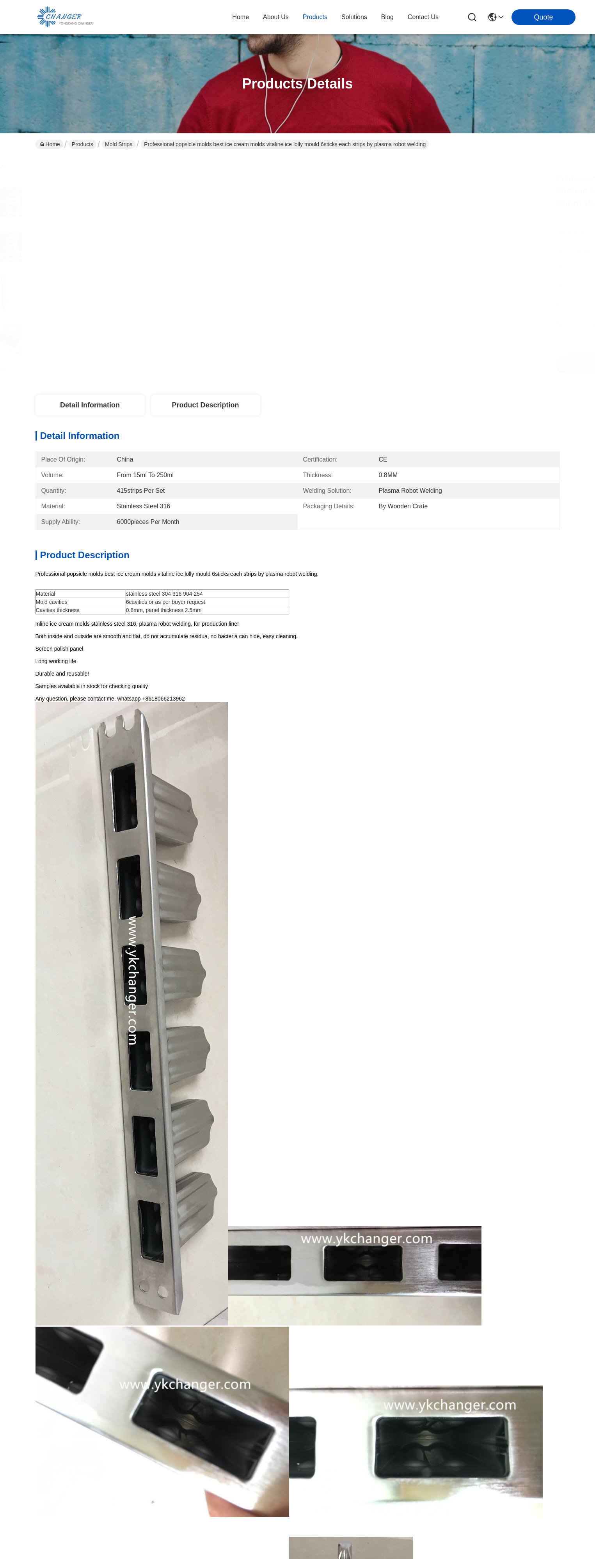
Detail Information (90, 405)
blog (387, 17)
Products (82, 144)
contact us (423, 17)
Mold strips (118, 144)
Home (240, 17)
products (315, 17)
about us (276, 17)
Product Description (205, 405)
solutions (354, 17)
